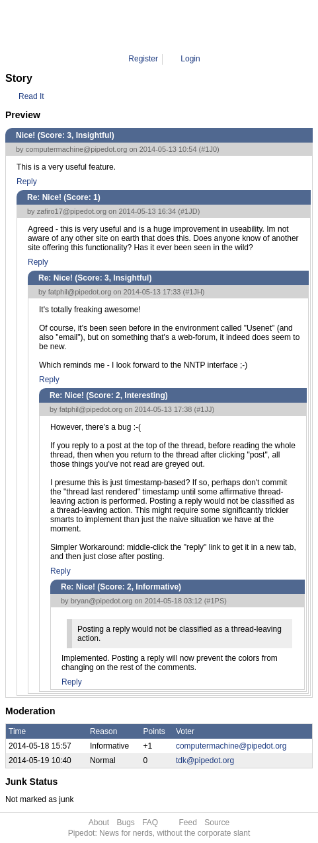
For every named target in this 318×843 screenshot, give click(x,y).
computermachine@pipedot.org (77, 149)
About (99, 822)
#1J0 (209, 149)
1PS (202, 26)
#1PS (215, 601)
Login (190, 58)
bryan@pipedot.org (102, 601)
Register (143, 58)
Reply (27, 181)
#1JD (189, 211)
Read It (31, 96)
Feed (188, 822)
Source (216, 822)
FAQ (150, 822)
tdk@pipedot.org (205, 760)
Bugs (125, 822)
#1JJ (204, 409)
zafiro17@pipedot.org (71, 211)
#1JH (193, 292)
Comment (168, 26)
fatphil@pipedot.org (80, 292)
